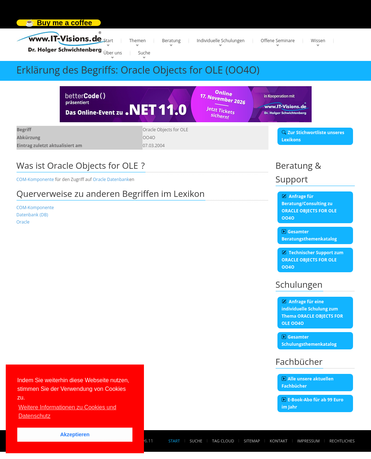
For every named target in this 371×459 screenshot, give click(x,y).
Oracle (99, 179)
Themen (137, 40)
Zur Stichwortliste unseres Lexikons (313, 136)
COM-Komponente (35, 179)
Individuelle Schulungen (221, 40)
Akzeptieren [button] (75, 434)
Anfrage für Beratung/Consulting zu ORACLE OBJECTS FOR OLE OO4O (309, 207)
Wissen (318, 40)
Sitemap (252, 440)
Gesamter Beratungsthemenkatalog (309, 235)
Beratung (171, 40)
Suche (144, 53)
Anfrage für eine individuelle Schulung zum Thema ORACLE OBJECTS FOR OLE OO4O (312, 312)
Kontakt (278, 440)
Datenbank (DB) (32, 215)
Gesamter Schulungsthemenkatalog (309, 340)
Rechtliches (342, 440)
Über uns (113, 53)
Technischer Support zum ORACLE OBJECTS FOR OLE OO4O (313, 260)
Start (108, 40)
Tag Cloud (223, 440)
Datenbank (118, 179)
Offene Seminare (278, 40)
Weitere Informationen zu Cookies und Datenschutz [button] (67, 411)
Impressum (308, 440)
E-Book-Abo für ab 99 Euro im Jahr (313, 403)
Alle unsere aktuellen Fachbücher (308, 382)
